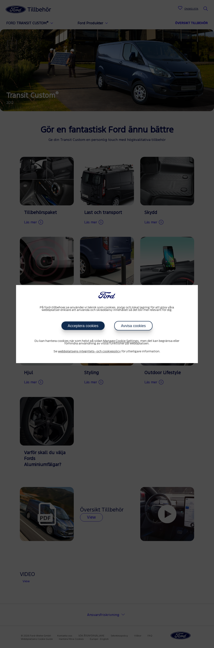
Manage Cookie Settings (121, 341)
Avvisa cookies (133, 326)
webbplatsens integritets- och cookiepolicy (89, 351)
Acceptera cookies (83, 326)
